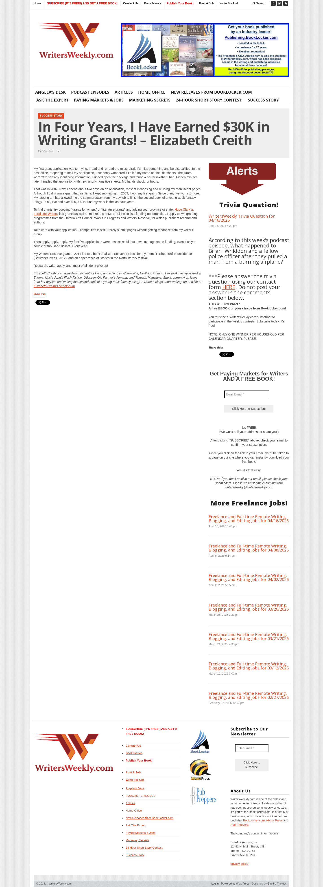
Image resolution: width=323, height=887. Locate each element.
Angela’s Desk (50, 92)
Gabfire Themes (277, 883)
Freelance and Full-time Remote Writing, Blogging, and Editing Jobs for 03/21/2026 (249, 636)
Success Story (263, 100)
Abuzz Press (274, 820)
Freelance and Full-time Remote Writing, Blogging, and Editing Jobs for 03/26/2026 (249, 607)
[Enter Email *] (246, 394)
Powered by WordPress (235, 883)
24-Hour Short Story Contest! (209, 100)
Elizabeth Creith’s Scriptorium (54, 286)
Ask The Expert (52, 100)
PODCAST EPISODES (90, 92)
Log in (215, 883)
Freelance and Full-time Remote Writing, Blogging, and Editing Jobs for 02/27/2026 (249, 695)
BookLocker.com (254, 820)
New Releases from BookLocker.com (211, 92)
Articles (124, 92)
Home (37, 3)
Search (259, 3)
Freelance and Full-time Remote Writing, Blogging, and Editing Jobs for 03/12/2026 (249, 666)
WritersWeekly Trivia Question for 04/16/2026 (242, 218)
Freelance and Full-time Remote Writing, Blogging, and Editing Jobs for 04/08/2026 (249, 548)
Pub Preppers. (240, 824)
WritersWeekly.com (59, 883)
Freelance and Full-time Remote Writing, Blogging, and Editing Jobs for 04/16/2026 (249, 518)
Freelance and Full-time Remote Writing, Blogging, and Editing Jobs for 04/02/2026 (249, 577)
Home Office (151, 92)
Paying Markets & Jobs (99, 100)
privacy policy (239, 863)
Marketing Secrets (149, 100)
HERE (228, 287)
